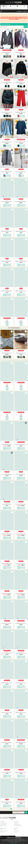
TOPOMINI (21, 680)
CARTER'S (7, 769)
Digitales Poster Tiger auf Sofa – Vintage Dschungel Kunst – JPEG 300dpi (7, 231)
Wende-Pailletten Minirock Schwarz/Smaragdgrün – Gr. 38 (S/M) (7, 112)
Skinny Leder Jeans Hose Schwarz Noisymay (7, 623)
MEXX (21, 471)
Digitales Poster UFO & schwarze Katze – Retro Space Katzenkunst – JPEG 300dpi (21, 290)
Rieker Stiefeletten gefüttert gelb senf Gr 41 (21, 201)
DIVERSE (21, 710)
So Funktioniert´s (17, 830)
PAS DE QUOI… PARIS (7, 50)
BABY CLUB (7, 680)
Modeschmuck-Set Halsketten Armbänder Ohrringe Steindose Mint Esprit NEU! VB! (7, 444)
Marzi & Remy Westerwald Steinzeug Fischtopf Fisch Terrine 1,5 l (7, 201)
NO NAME (21, 50)
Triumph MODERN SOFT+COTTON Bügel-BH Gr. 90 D (7, 353)
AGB (1, 829)
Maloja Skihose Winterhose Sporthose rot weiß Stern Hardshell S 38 (21, 112)
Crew (1, 826)
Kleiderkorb (8, 818)
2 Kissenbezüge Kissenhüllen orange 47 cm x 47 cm (21, 653)
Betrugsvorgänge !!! (4, 26)
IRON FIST (21, 169)
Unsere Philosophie (17, 824)
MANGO (7, 109)
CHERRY (6, 471)
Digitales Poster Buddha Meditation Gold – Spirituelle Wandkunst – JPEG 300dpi (21, 261)
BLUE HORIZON (21, 620)
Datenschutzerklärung (3, 830)
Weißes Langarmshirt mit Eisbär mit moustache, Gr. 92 (7, 682)
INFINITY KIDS (21, 799)
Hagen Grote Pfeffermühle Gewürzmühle (7, 653)
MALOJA (21, 109)
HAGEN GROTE (7, 650)
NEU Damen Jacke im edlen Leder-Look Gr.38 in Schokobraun (21, 52)
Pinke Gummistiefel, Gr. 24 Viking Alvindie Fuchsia (7, 712)
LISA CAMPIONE (21, 442)
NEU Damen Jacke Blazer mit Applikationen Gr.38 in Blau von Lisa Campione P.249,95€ (21, 444)
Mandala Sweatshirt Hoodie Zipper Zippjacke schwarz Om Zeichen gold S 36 (21, 82)
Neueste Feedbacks (3, 825)
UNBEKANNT (7, 79)
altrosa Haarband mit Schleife (7, 772)
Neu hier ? (26, 11)
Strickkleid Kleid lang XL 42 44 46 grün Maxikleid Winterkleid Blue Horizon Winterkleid (21, 623)
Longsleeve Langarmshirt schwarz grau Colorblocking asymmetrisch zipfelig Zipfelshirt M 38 (7, 82)
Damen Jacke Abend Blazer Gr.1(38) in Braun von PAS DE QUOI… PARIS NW (7, 52)
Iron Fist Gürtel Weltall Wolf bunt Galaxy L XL (21, 171)
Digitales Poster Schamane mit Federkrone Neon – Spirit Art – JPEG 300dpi (7, 261)
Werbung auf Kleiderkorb (18, 825)
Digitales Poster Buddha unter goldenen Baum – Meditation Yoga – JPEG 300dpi (21, 231)
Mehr (16, 842)
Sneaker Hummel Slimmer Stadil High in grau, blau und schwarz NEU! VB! (21, 504)
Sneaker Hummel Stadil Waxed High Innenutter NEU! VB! (21, 563)
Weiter (12, 842)
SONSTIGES (21, 350)
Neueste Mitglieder (3, 824)
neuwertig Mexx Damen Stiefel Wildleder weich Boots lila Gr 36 (21, 474)
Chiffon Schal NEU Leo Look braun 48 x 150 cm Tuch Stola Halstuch (21, 712)
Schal (7, 320)
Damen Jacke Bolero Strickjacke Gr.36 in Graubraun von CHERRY (7, 474)
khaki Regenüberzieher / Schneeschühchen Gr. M (21, 682)
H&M (7, 169)
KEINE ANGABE (7, 318)
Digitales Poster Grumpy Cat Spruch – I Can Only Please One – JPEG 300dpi (7, 290)
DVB (7, 228)
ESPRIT (7, 442)
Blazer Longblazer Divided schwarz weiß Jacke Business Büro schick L (7, 171)
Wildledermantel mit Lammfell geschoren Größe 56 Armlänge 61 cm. (21, 742)
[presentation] (25, 27)
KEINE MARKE (20, 412)
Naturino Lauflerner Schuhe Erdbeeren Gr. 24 (7, 742)
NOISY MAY (7, 620)
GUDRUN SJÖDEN (21, 139)
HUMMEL (21, 501)
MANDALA (21, 79)
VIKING (7, 710)
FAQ (14, 829)
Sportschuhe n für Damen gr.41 (21, 353)
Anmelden (19, 11)
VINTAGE (7, 139)
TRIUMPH (7, 350)
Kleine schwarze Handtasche (7, 504)
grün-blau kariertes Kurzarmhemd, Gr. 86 (21, 772)
